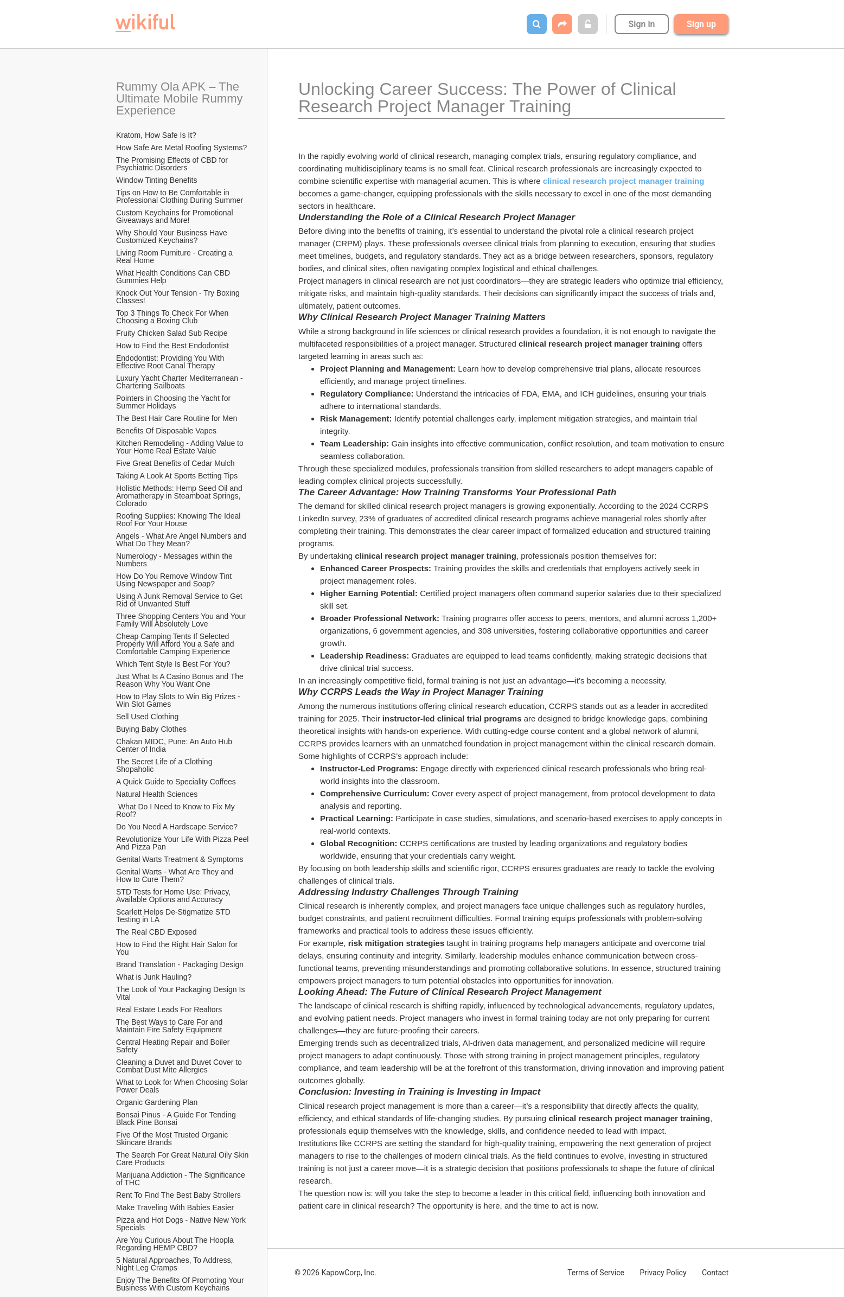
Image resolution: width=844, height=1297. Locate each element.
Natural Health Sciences (156, 794)
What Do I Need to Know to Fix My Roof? (176, 810)
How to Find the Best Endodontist (172, 345)
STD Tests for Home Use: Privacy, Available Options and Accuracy (174, 895)
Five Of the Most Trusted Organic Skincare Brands (173, 1138)
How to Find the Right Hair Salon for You (178, 948)
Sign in (641, 24)
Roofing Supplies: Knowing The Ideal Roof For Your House (179, 520)
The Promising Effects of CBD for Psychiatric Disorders (173, 164)
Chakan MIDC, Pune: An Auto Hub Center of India (175, 745)
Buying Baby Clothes (152, 729)
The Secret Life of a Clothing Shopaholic (165, 765)
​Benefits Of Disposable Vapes (166, 430)
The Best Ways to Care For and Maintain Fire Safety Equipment (170, 1026)
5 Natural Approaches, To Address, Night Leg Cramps (175, 1264)
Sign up (701, 24)
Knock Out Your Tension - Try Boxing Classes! (179, 297)
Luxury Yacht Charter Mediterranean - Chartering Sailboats (180, 382)
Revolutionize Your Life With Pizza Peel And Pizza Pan (183, 843)
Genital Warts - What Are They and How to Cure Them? (175, 875)
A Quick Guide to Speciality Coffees (176, 781)
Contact (715, 1272)
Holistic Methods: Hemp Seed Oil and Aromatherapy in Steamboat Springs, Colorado (180, 496)
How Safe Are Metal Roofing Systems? (181, 147)
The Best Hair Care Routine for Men (176, 418)
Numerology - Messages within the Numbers (175, 560)
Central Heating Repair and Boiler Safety (174, 1046)
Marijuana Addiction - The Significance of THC (181, 1179)
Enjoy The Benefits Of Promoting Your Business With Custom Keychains (181, 1284)
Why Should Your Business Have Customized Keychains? (172, 236)
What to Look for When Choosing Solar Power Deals (183, 1086)
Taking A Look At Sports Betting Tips (177, 475)
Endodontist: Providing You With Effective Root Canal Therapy (171, 362)
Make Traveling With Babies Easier (175, 1207)
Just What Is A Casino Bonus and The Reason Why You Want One (181, 680)
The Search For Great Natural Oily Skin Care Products (183, 1159)
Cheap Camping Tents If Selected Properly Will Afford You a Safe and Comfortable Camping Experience (176, 644)
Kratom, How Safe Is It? (156, 135)
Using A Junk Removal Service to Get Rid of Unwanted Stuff (180, 600)
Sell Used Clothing (147, 716)
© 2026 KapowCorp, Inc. (335, 1272)
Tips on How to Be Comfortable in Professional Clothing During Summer (179, 196)
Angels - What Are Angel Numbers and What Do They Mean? (182, 540)
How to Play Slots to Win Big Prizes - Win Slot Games (179, 700)
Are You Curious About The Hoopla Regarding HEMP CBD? (176, 1244)
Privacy (663, 1272)
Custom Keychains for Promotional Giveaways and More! (175, 216)
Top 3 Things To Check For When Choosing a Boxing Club (173, 317)
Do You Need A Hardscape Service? (177, 826)
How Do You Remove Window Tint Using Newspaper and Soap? (175, 580)
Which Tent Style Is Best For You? (173, 664)
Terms (595, 1272)
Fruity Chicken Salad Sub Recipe (171, 333)
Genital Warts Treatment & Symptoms (179, 859)
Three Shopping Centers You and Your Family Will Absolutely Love (182, 620)
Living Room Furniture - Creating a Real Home (175, 256)
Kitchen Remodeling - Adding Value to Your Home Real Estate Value (180, 447)
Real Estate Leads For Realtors (169, 1009)
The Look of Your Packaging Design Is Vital (181, 993)
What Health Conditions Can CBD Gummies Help (174, 277)
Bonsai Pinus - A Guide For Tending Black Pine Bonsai (177, 1118)
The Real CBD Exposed (156, 932)
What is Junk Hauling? (153, 977)
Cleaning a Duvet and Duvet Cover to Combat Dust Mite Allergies (180, 1066)
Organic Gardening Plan (156, 1102)
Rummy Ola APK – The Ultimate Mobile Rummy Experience (181, 98)
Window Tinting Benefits (156, 180)
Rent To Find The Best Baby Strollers (178, 1195)
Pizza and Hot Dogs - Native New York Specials (182, 1224)
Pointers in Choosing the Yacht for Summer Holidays (174, 402)
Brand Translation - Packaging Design (180, 964)
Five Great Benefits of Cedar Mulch (175, 463)
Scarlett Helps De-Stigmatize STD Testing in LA (174, 916)
